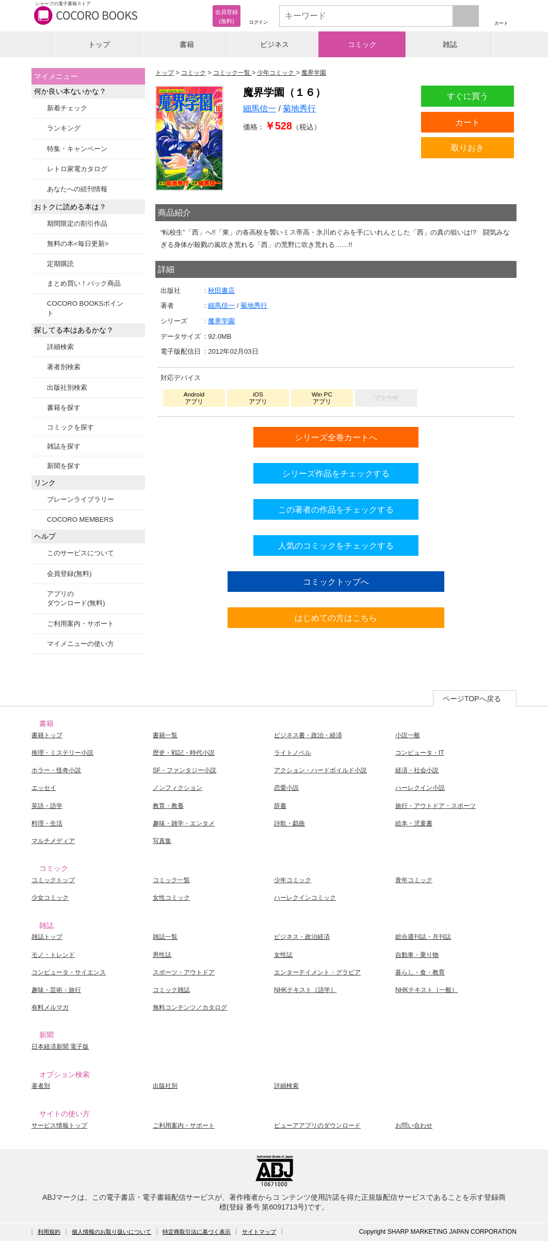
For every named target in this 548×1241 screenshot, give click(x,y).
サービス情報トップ (59, 1125)
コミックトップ (53, 880)
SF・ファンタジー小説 (184, 770)
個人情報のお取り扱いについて (111, 1232)
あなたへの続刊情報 (77, 189)
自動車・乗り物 (417, 954)
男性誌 (162, 954)
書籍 (187, 44)
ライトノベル (292, 752)
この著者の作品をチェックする (336, 509)
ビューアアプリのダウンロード (317, 1125)
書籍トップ (46, 735)
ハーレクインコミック (305, 897)
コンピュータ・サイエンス (68, 972)
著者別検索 (63, 367)
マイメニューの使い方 (80, 644)
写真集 (162, 841)
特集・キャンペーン (77, 149)
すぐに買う (467, 96)
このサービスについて (80, 553)
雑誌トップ (46, 936)
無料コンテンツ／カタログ (190, 1007)
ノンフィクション (177, 787)
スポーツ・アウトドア (184, 972)
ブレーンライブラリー (80, 499)
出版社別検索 (67, 387)
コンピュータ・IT (419, 752)
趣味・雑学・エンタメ (184, 823)
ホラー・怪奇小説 (56, 770)
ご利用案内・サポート (80, 623)
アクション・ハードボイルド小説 (320, 770)
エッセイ (43, 787)
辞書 (280, 805)
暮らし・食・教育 (420, 972)
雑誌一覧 (165, 936)
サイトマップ (259, 1232)
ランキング (63, 128)
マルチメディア (53, 841)
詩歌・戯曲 (289, 823)
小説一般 (407, 735)
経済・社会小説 (417, 770)
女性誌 (283, 954)
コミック (362, 44)
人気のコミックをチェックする (336, 545)
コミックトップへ (336, 581)
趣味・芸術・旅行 (56, 990)
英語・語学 (46, 805)
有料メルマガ (50, 1007)
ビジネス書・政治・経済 (308, 735)
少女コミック (50, 897)
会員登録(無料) (69, 573)
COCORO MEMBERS (80, 519)
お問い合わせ (413, 1125)
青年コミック (413, 880)
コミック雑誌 (171, 990)
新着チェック (67, 108)
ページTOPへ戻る (472, 698)
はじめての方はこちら (336, 617)
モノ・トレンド (53, 954)
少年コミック (292, 880)
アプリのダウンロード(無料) (76, 598)
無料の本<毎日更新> (77, 243)
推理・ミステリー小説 (62, 752)
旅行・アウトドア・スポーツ (435, 805)
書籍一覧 (165, 735)
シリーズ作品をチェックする (336, 473)
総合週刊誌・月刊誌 (423, 936)
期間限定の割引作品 (77, 223)
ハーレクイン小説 (420, 787)
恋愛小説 (286, 787)
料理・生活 (46, 823)
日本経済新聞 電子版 (60, 1046)
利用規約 (49, 1232)
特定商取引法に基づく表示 (197, 1232)
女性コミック (171, 897)
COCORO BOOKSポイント (85, 308)
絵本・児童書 (413, 823)
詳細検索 (60, 347)
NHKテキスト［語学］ (305, 990)
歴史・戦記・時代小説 (184, 752)
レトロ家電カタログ (77, 169)
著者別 (40, 1085)
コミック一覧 (171, 880)
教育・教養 (168, 805)
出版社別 (165, 1085)
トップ (99, 44)
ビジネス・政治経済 (302, 936)
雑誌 (450, 44)
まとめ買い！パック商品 (84, 283)
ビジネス (274, 44)
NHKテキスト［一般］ (426, 990)
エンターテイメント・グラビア (317, 972)
